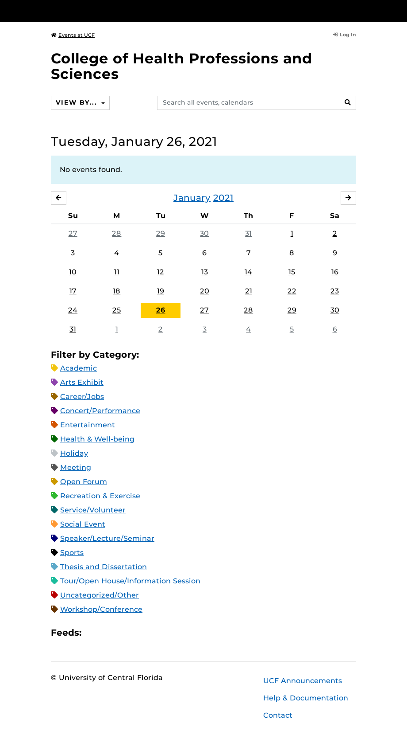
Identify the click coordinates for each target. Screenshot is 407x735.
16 (334, 272)
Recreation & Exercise (100, 496)
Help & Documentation (305, 698)
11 (116, 272)
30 (204, 233)
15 (292, 272)
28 (116, 233)
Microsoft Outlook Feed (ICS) (107, 633)
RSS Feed (123, 633)
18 (116, 291)
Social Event (82, 524)
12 (160, 272)
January (192, 197)
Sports (72, 552)
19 (160, 291)
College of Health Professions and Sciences (181, 66)
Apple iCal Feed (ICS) (92, 633)
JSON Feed (153, 633)
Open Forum (83, 481)
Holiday (74, 453)
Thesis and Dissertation (103, 567)
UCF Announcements (302, 680)
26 (160, 310)
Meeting (75, 467)
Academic (78, 368)
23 (334, 291)
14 (248, 272)
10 (73, 272)
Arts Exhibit (82, 382)
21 (248, 291)
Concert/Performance (100, 411)
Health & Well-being (97, 439)
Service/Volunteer (93, 510)
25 (116, 310)
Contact (277, 715)
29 (160, 233)
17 (73, 291)
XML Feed (138, 633)
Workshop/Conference (101, 609)
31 (248, 233)
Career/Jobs (82, 396)
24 (72, 310)
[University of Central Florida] (109, 11)
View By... (77, 102)
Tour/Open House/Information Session (130, 581)
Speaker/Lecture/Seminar (107, 538)
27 (73, 233)
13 (204, 272)
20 (204, 291)
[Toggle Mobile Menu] (354, 10)
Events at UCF (73, 35)
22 (292, 291)
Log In (344, 34)
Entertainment (87, 425)
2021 (223, 197)
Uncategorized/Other (99, 595)
